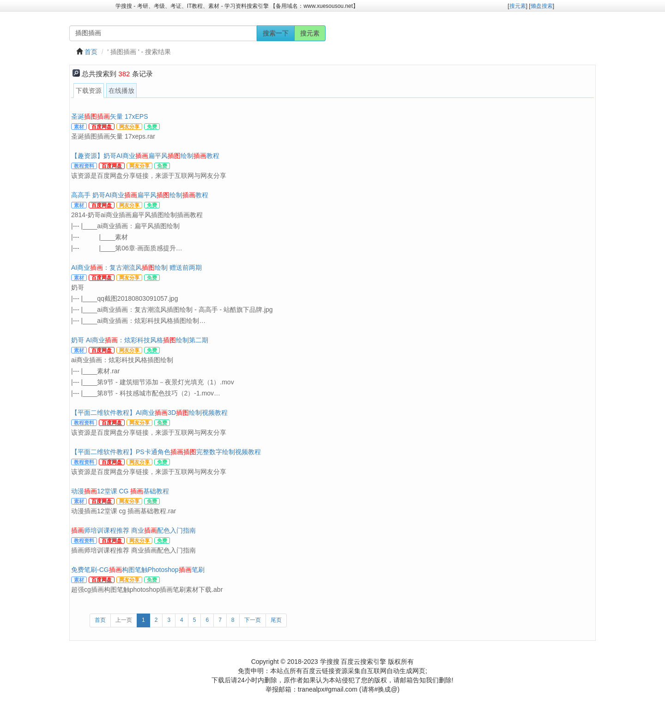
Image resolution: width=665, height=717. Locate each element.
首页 (91, 51)
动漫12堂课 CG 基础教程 (120, 491)
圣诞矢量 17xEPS (109, 116)
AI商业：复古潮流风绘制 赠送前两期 (136, 267)
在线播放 (121, 90)
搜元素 (310, 33)
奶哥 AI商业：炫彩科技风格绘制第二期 (139, 340)
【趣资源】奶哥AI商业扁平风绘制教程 (145, 155)
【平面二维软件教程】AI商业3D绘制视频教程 (149, 412)
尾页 (276, 620)
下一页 (252, 620)
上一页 (123, 620)
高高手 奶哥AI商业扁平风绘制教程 (139, 195)
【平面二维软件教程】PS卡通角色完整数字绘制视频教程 (166, 452)
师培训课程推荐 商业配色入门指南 (133, 530)
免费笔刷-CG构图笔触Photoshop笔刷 (138, 569)
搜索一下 (276, 33)
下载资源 (89, 90)
